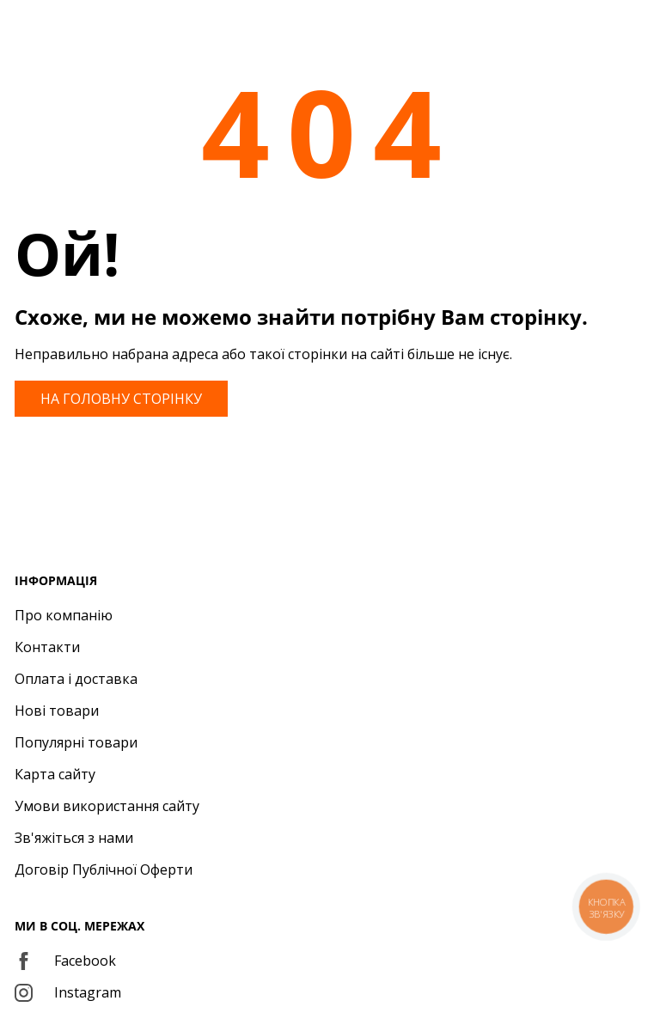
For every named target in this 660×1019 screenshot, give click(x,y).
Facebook (65, 960)
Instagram (68, 992)
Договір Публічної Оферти (103, 869)
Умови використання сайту (107, 805)
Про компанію (64, 615)
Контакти (47, 647)
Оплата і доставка (76, 678)
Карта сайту (55, 774)
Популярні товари (76, 742)
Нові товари (57, 710)
